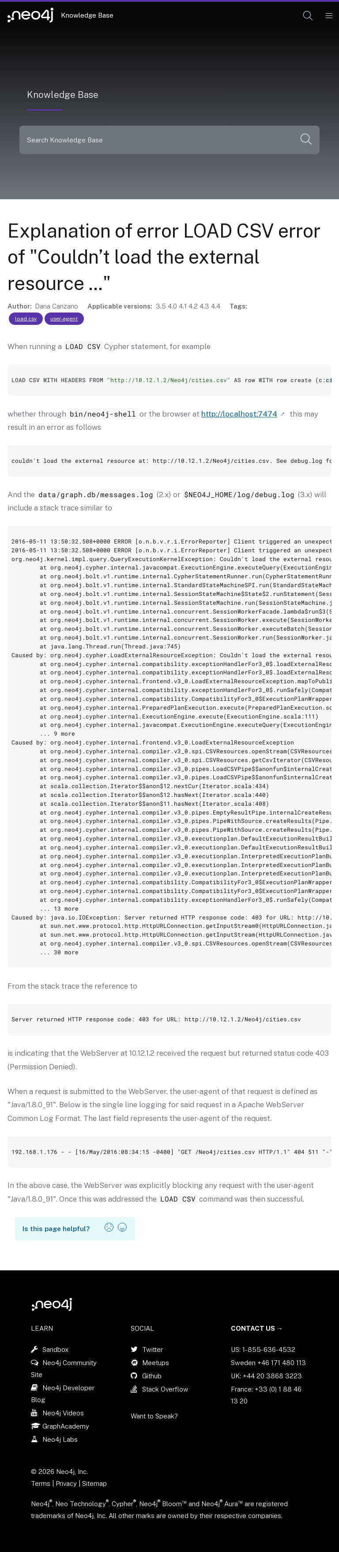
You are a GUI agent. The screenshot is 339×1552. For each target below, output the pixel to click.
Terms (40, 1483)
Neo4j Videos (63, 1413)
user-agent (64, 319)
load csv (26, 319)
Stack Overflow (165, 1389)
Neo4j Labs (60, 1439)
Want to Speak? (154, 1416)
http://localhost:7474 (239, 413)
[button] (308, 16)
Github (152, 1376)
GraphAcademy (65, 1426)
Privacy (67, 1483)
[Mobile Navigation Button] (328, 16)
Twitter (152, 1349)
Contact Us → (257, 1328)
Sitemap (94, 1483)
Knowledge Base (87, 15)
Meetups (155, 1362)
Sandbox (55, 1349)
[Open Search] (308, 16)
